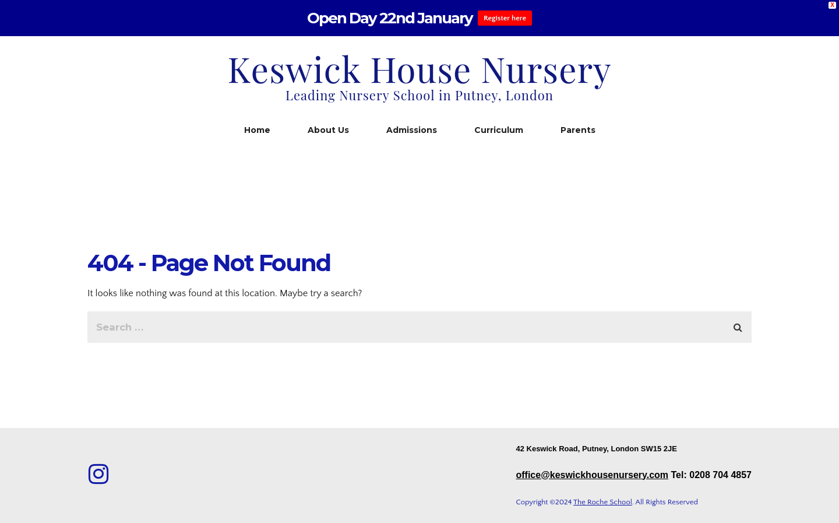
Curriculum (498, 130)
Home (257, 130)
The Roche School (602, 502)
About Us (328, 130)
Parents (577, 130)
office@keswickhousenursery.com (592, 475)
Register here (505, 18)
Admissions (411, 130)
